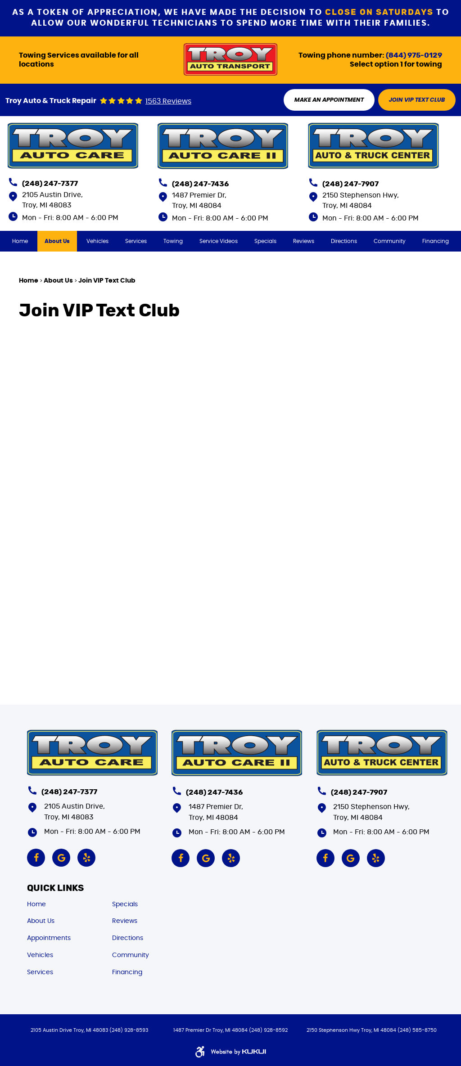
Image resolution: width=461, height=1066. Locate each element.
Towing (173, 241)
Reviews (303, 241)
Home (20, 241)
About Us (57, 241)
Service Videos (218, 241)
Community (390, 241)
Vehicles (97, 241)
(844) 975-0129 (414, 55)
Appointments (49, 938)
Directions (344, 241)
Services (136, 241)
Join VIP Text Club (107, 281)
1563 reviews (168, 101)
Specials (265, 241)
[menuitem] (20, 241)
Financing (435, 241)
